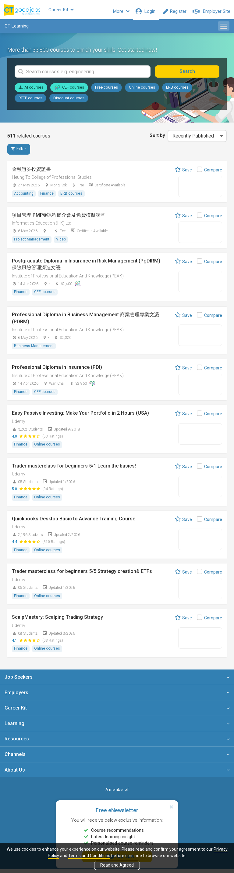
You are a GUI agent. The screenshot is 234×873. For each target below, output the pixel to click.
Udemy (18, 424)
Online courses (142, 90)
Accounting (24, 197)
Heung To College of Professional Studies (52, 180)
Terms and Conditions (89, 855)
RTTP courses (30, 101)
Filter (19, 152)
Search (198, 74)
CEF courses (69, 90)
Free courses (106, 90)
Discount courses (68, 101)
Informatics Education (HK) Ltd (41, 226)
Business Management (34, 349)
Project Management (32, 243)
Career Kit (71, 11)
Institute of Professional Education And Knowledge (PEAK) (68, 279)
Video (62, 243)
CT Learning (17, 29)
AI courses (31, 90)
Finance (48, 197)
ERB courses (177, 90)
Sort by (155, 138)
